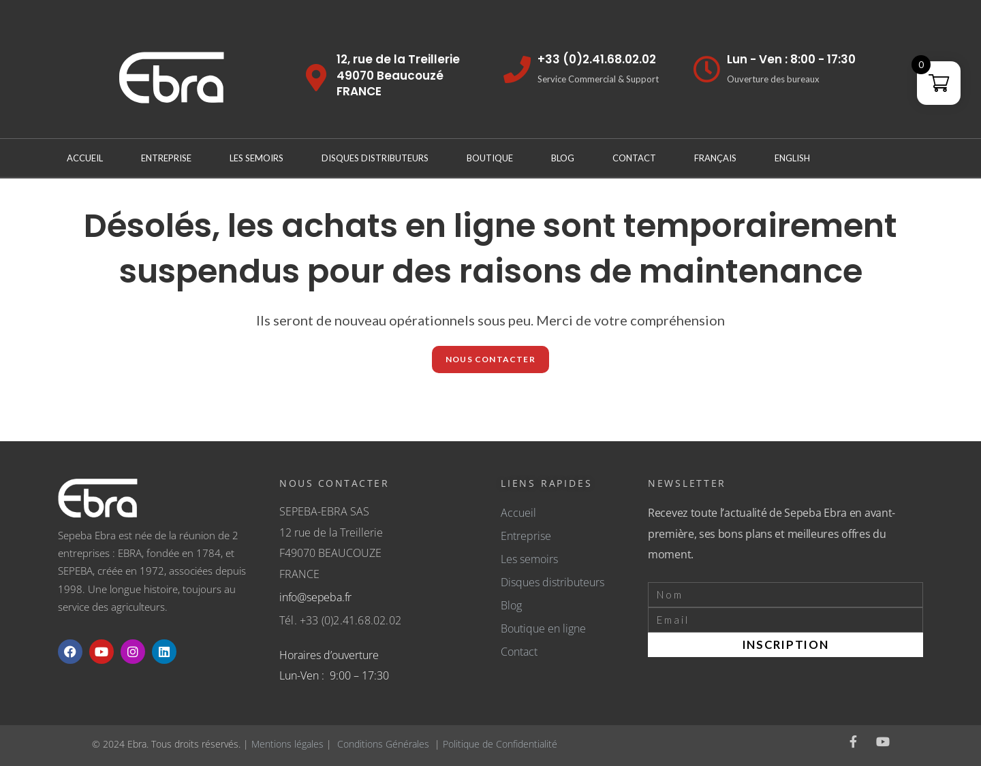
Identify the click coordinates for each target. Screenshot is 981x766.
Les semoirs (529, 559)
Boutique (490, 158)
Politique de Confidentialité (500, 743)
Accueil (85, 158)
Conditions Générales (383, 743)
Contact (634, 158)
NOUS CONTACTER (490, 359)
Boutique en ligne (543, 628)
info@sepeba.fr (315, 597)
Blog (562, 158)
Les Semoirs (256, 158)
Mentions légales (287, 743)
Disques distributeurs (375, 158)
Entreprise (166, 158)
